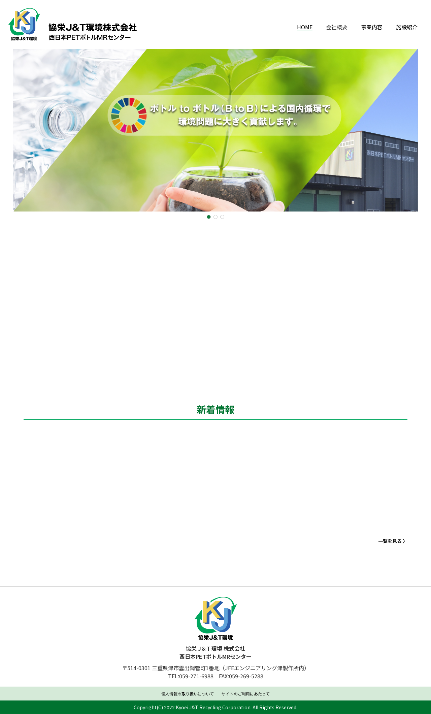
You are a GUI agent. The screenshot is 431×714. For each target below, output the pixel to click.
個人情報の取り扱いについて (187, 694)
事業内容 (372, 27)
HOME (304, 27)
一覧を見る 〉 (392, 549)
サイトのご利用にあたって (246, 694)
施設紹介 (407, 27)
